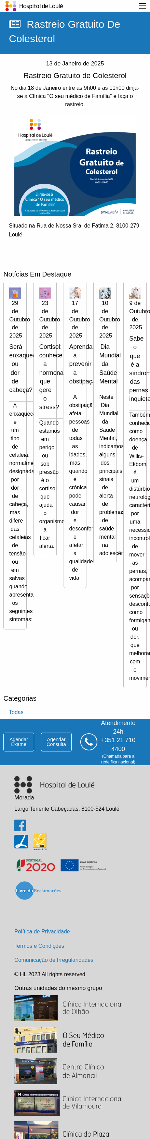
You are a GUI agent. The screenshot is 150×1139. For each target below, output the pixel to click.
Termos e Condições (39, 946)
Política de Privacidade (42, 931)
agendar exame (19, 742)
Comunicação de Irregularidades (53, 960)
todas (16, 712)
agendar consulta (56, 742)
